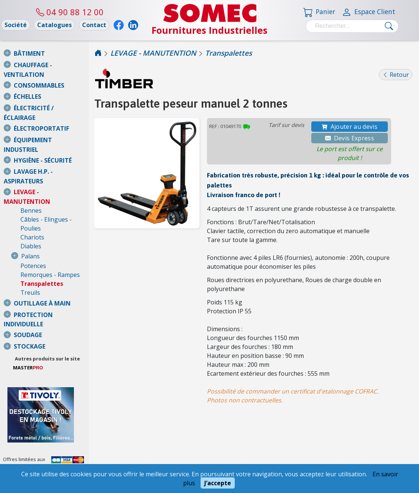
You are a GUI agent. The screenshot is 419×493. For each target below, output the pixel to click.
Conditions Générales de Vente (42, 455)
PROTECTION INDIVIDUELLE (54, 261)
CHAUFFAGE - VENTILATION (54, 65)
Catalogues (54, 25)
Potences (33, 212)
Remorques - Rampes (50, 221)
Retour (395, 75)
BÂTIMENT (29, 53)
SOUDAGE (28, 272)
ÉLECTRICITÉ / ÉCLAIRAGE (50, 99)
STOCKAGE (29, 284)
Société (15, 25)
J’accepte (217, 483)
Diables (30, 193)
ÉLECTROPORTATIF (41, 111)
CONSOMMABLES (39, 76)
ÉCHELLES (27, 88)
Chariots (32, 184)
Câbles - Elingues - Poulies (57, 175)
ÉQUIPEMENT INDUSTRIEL (51, 122)
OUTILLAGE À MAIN (42, 250)
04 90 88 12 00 (70, 11)
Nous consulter (20, 424)
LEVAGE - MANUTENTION (50, 156)
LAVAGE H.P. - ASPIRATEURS (54, 145)
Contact (94, 25)
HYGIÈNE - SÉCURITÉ (43, 134)
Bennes (31, 166)
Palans (30, 203)
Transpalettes (41, 230)
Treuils (30, 239)
